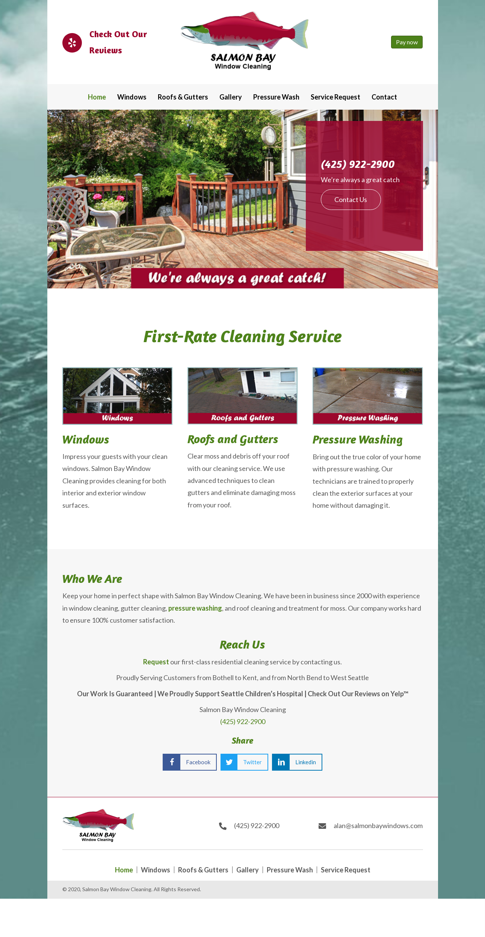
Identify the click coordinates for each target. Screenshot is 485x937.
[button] (351, 199)
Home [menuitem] (124, 869)
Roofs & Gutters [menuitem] (203, 869)
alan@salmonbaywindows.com (378, 825)
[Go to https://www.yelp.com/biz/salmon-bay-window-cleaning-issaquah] (112, 42)
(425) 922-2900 (358, 164)
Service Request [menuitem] (345, 869)
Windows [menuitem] (155, 869)
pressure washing (195, 608)
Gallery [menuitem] (247, 869)
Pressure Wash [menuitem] (290, 869)
